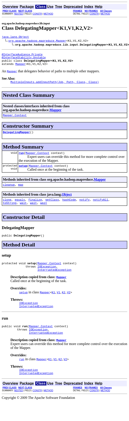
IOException (46, 277)
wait (23, 211)
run (21, 159)
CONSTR (37, 14)
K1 (53, 303)
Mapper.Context (15, 120)
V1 (58, 303)
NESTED (18, 14)
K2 (63, 303)
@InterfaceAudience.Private (22, 56)
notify (84, 207)
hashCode (69, 207)
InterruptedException (54, 281)
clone (7, 207)
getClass (52, 207)
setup (23, 172)
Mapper (20, 67)
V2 (68, 303)
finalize (35, 207)
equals (20, 207)
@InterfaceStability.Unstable (24, 59)
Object (67, 201)
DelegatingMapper (16, 137)
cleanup (9, 192)
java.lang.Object (15, 37)
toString (9, 211)
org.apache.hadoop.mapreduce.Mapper (37, 41)
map (20, 192)
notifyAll (100, 207)
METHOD (48, 14)
